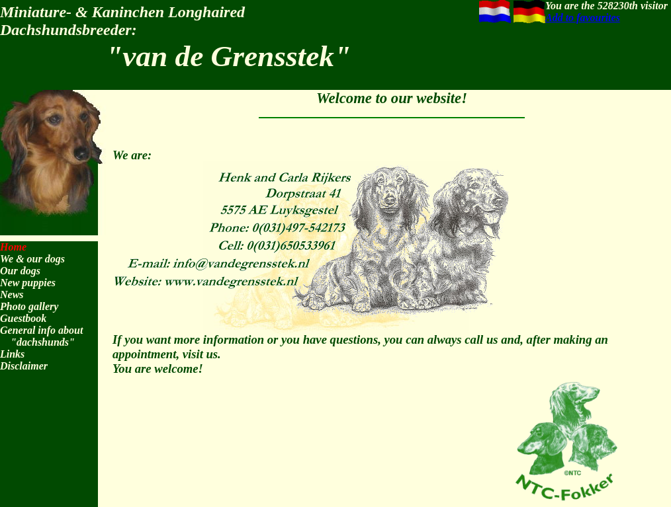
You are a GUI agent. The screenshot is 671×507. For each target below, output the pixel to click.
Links (12, 354)
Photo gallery (29, 306)
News (12, 294)
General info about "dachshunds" (41, 336)
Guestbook (23, 318)
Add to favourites (582, 17)
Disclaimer (24, 365)
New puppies (28, 282)
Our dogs (20, 270)
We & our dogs (32, 258)
